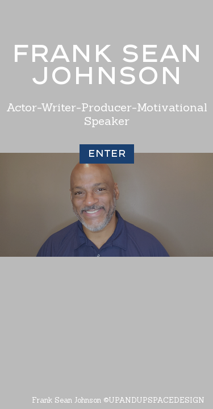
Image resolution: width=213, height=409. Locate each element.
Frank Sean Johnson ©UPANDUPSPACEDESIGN (118, 400)
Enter (107, 153)
